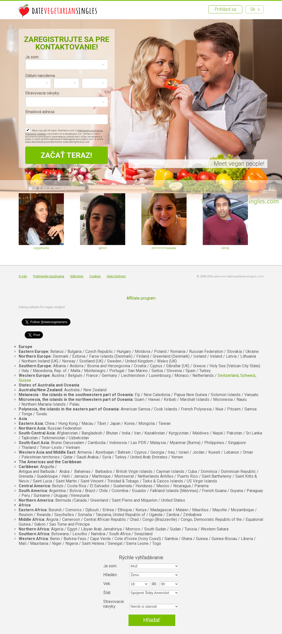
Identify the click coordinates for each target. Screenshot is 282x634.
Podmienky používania (90, 130)
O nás (23, 276)
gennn (102, 248)
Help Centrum (116, 276)
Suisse (25, 380)
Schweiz (247, 375)
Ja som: (32, 57)
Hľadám (110, 574)
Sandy (225, 248)
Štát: (107, 592)
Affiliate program (141, 298)
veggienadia (41, 248)
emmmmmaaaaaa (164, 248)
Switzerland (228, 375)
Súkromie (30, 133)
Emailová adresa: (40, 111)
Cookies (41, 133)
